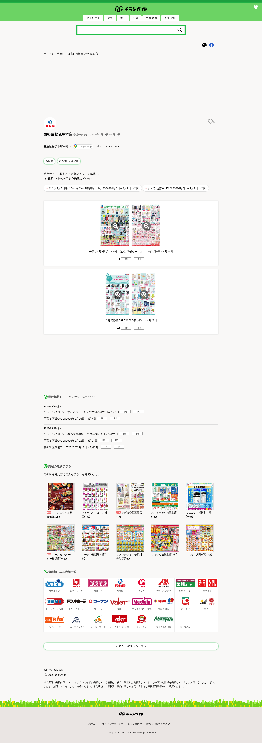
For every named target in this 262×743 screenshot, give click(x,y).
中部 (122, 18)
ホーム (48, 53)
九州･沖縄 (170, 18)
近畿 (135, 18)
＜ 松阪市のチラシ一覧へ (131, 646)
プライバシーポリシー (112, 723)
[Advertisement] (131, 85)
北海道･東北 (93, 18)
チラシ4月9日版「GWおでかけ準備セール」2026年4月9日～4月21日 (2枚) (93, 188)
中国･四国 (151, 18)
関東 (110, 18)
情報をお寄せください (158, 723)
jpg (126, 259)
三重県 (58, 53)
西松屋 (49, 161)
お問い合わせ (135, 723)
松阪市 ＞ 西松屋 (69, 161)
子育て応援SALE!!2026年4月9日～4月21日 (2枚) (176, 188)
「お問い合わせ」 (60, 686)
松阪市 (69, 53)
